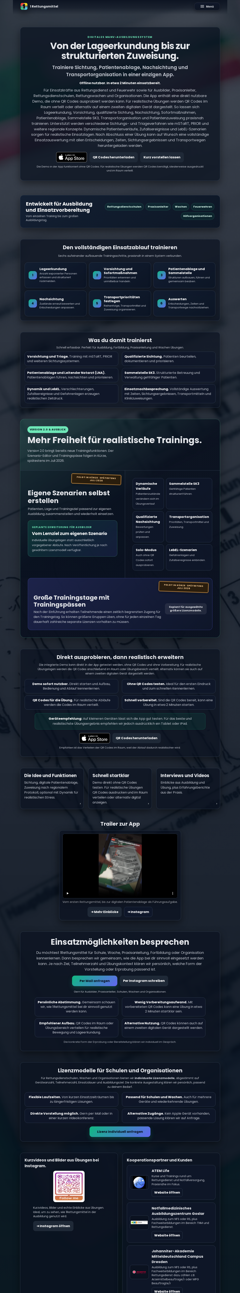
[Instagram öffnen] (69, 1187)
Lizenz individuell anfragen (120, 1132)
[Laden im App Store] (71, 157)
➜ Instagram (138, 912)
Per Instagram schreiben (144, 981)
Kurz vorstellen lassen (162, 157)
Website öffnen (167, 1193)
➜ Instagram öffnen (53, 1226)
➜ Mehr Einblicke (104, 912)
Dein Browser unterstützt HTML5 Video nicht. (120, 866)
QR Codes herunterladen (113, 157)
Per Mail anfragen (95, 981)
